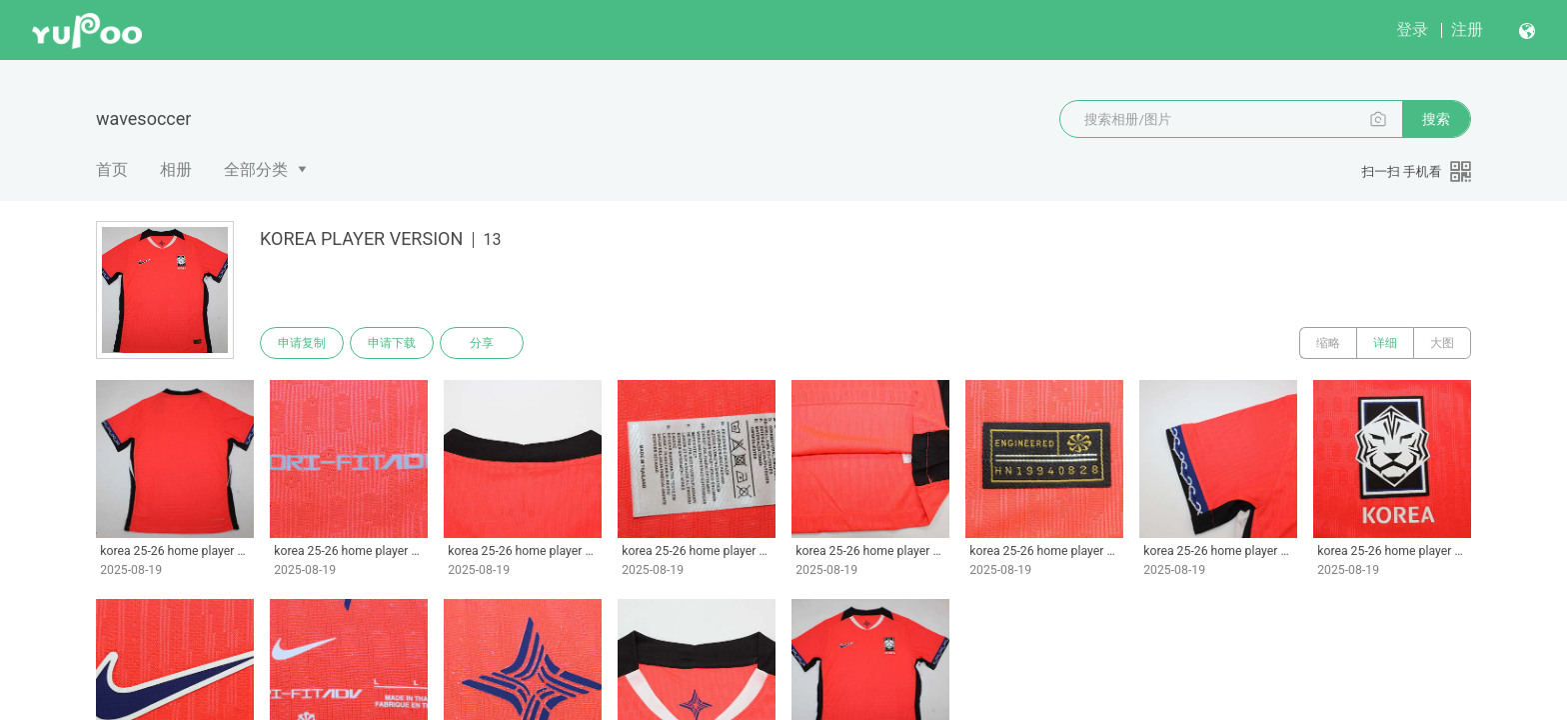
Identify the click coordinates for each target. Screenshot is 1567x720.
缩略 (1328, 343)
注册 (1467, 29)
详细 (1385, 343)
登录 (1412, 29)
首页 (112, 169)
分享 (482, 343)
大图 (1442, 343)
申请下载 (392, 343)
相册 (176, 169)
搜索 (1436, 119)
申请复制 (302, 343)
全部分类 (256, 169)
